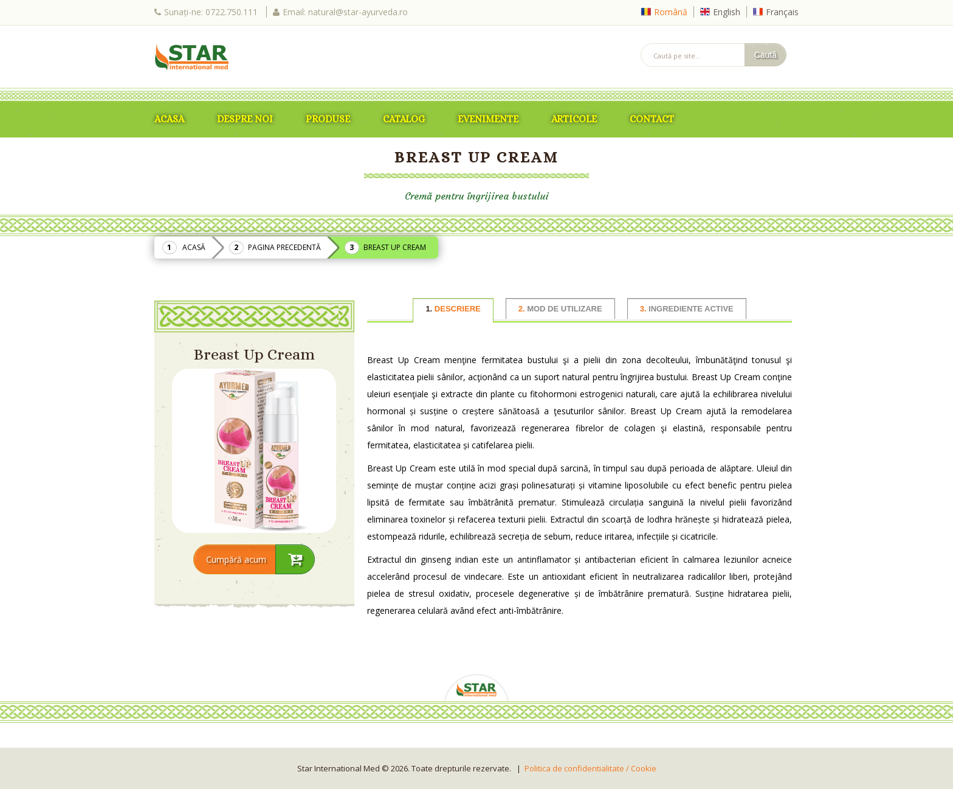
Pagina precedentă (284, 247)
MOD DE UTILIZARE (560, 308)
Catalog (404, 119)
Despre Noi (245, 119)
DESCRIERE (452, 308)
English (726, 12)
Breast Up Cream (394, 247)
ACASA (169, 119)
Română (670, 12)
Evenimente (488, 119)
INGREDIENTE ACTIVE (687, 308)
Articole (574, 119)
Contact (652, 119)
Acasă (193, 247)
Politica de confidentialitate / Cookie (590, 768)
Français (782, 12)
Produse (328, 119)
